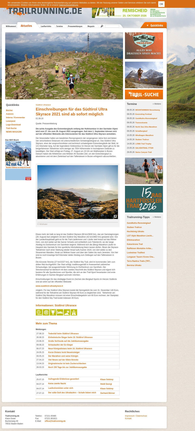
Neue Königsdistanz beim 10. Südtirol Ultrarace (70, 348)
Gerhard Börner (107, 393)
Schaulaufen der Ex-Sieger (60, 345)
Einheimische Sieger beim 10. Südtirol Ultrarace (70, 337)
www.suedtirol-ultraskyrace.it (49, 286)
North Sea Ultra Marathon (146, 127)
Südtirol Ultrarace (43, 105)
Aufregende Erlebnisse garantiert (63, 379)
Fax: (37, 418)
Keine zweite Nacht (57, 383)
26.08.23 (40, 337)
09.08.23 (40, 345)
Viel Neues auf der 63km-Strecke (63, 360)
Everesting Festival (143, 114)
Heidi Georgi (106, 384)
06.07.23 (40, 348)
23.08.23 (40, 341)
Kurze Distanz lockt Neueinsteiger (64, 352)
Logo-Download (13, 125)
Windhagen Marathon (144, 135)
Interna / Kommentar (15, 117)
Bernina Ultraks (134, 265)
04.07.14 (40, 384)
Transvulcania (141, 123)
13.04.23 (40, 363)
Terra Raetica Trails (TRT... (139, 261)
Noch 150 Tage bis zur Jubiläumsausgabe (67, 367)
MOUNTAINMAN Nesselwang (147, 110)
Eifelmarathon (133, 240)
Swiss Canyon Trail (143, 152)
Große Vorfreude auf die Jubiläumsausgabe (68, 341)
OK (161, 4)
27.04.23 (40, 360)
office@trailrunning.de (55, 421)
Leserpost (10, 121)
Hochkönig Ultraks (135, 231)
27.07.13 (40, 393)
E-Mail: (38, 421)
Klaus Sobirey (106, 379)
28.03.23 (40, 367)
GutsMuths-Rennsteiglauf (146, 118)
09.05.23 (40, 356)
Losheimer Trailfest (136, 253)
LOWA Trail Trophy (143, 144)
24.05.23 (40, 352)
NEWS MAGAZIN (13, 132)
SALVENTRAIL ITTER (144, 148)
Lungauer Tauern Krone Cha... (141, 257)
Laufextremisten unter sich (60, 388)
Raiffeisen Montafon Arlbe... (140, 248)
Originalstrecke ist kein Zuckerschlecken (67, 363)
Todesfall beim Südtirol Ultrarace (63, 333)
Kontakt (128, 418)
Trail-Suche (11, 128)
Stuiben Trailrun (142, 139)
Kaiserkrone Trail (135, 244)
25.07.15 (40, 379)
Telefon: (38, 416)
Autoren (9, 114)
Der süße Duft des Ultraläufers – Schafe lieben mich (72, 392)
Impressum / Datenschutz (136, 416)
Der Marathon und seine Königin (63, 356)
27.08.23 (40, 333)
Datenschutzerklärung (68, 5)
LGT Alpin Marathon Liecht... (140, 236)
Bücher (9, 110)
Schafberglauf (141, 131)
